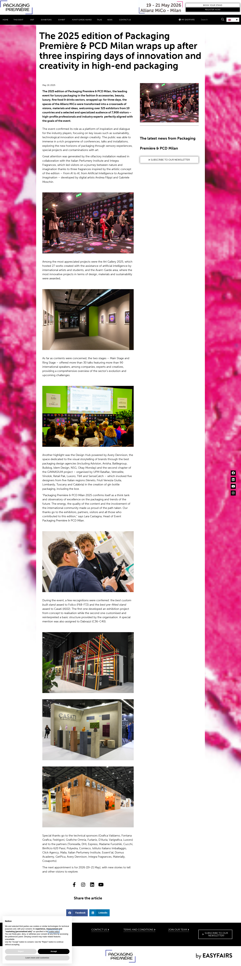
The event (19, 19)
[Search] (222, 19)
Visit (33, 19)
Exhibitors (47, 19)
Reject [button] (21, 951)
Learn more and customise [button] (37, 958)
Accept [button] (54, 951)
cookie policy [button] (54, 931)
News (110, 19)
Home (5, 20)
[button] (213, 5)
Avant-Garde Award (82, 20)
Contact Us (125, 20)
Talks (99, 20)
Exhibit (62, 19)
